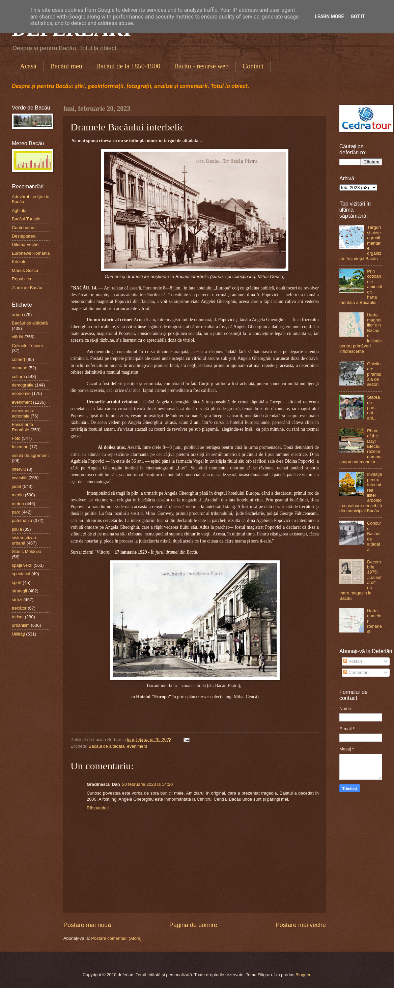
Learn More (329, 16)
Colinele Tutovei (27, 345)
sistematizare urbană (24, 540)
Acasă (28, 66)
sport (17, 582)
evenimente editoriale (23, 413)
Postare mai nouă (87, 925)
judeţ (16, 486)
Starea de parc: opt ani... (373, 408)
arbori (17, 314)
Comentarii (356, 672)
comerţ (18, 359)
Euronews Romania (31, 253)
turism (18, 616)
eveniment (137, 746)
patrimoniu (22, 520)
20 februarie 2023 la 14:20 (147, 784)
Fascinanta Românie (22, 427)
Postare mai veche (301, 925)
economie (21, 393)
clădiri (17, 336)
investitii (19, 477)
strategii (19, 590)
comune (19, 367)
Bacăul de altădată (107, 746)
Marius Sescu (25, 270)
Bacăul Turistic (26, 218)
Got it (357, 16)
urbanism (21, 625)
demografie (22, 385)
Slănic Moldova (26, 551)
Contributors (23, 227)
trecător (19, 608)
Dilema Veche (25, 244)
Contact (253, 66)
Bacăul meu (66, 66)
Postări (352, 661)
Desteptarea (23, 236)
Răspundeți (98, 807)
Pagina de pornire (193, 925)
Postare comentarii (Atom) (116, 938)
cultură (18, 376)
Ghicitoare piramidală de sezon (374, 374)
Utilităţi (18, 634)
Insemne (20, 446)
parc (16, 512)
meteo (18, 503)
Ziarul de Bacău (27, 287)
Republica (21, 278)
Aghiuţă (19, 210)
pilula (17, 529)
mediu (18, 494)
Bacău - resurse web (201, 66)
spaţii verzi (22, 565)
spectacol (21, 573)
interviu (19, 469)
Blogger (303, 974)
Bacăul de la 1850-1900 (128, 66)
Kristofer (20, 261)
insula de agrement (30, 455)
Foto (16, 438)
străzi (17, 599)
